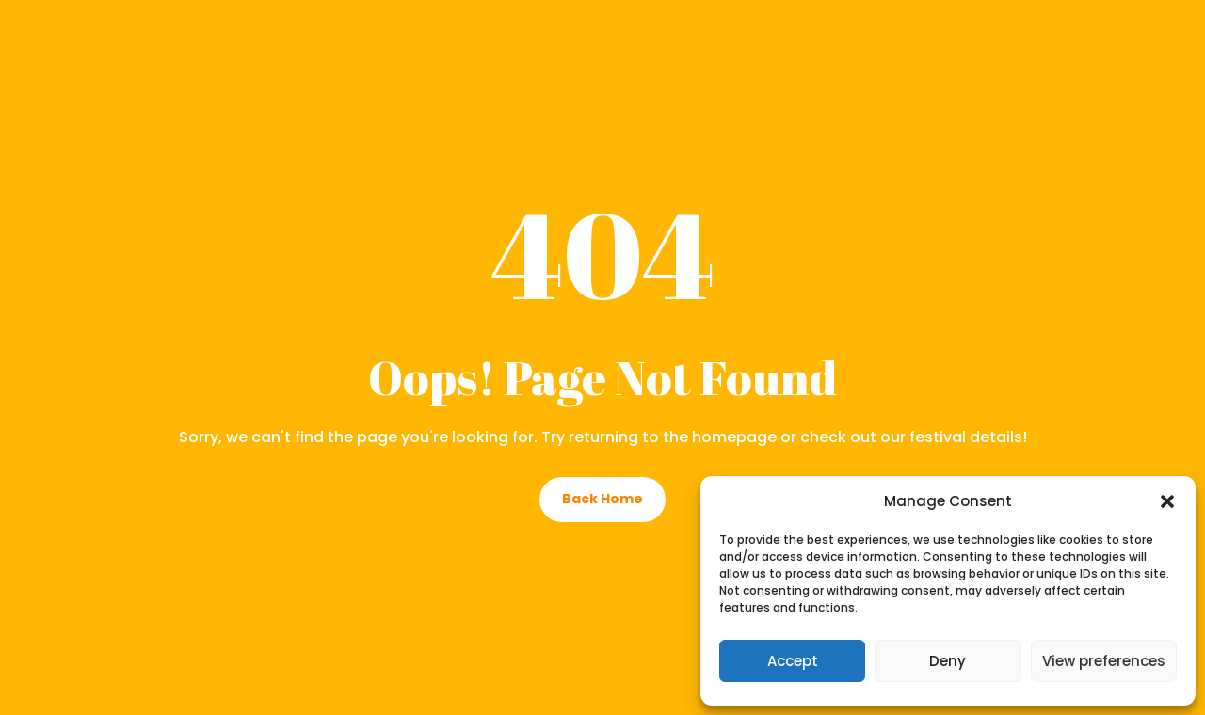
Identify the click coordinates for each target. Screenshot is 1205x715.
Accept (792, 661)
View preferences (1103, 661)
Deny (947, 661)
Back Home (602, 498)
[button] (1167, 501)
